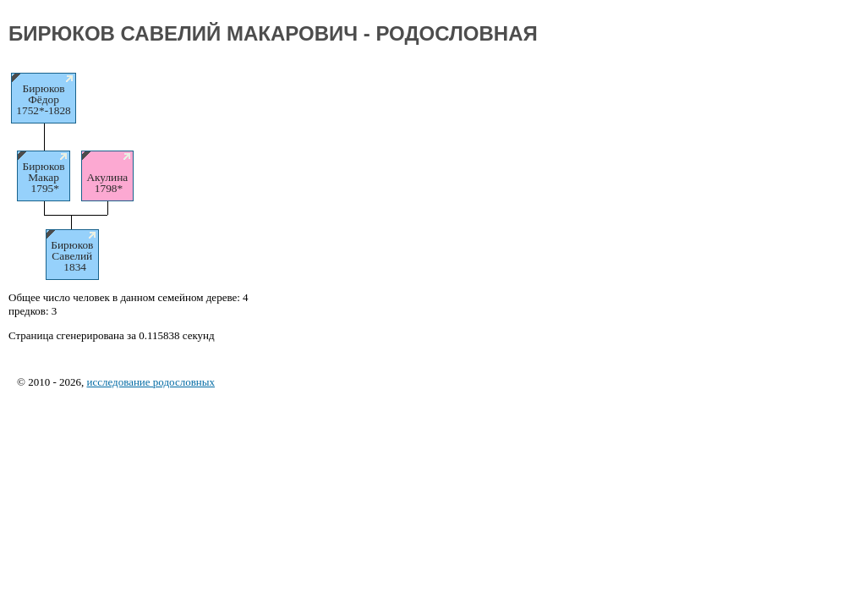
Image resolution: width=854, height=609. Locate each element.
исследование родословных (150, 382)
